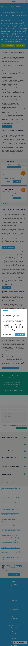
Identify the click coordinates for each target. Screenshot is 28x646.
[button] (7, 334)
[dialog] (14, 323)
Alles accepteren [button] (20, 334)
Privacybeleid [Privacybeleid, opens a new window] (5, 322)
